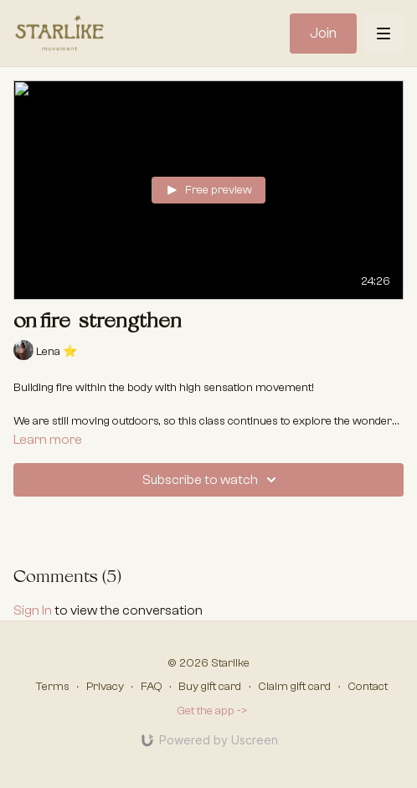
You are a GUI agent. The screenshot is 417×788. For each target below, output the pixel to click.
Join (323, 33)
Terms (53, 686)
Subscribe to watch (211, 480)
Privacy (105, 686)
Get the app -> (212, 711)
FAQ (151, 686)
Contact (368, 686)
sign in (32, 610)
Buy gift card (209, 686)
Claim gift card (294, 686)
